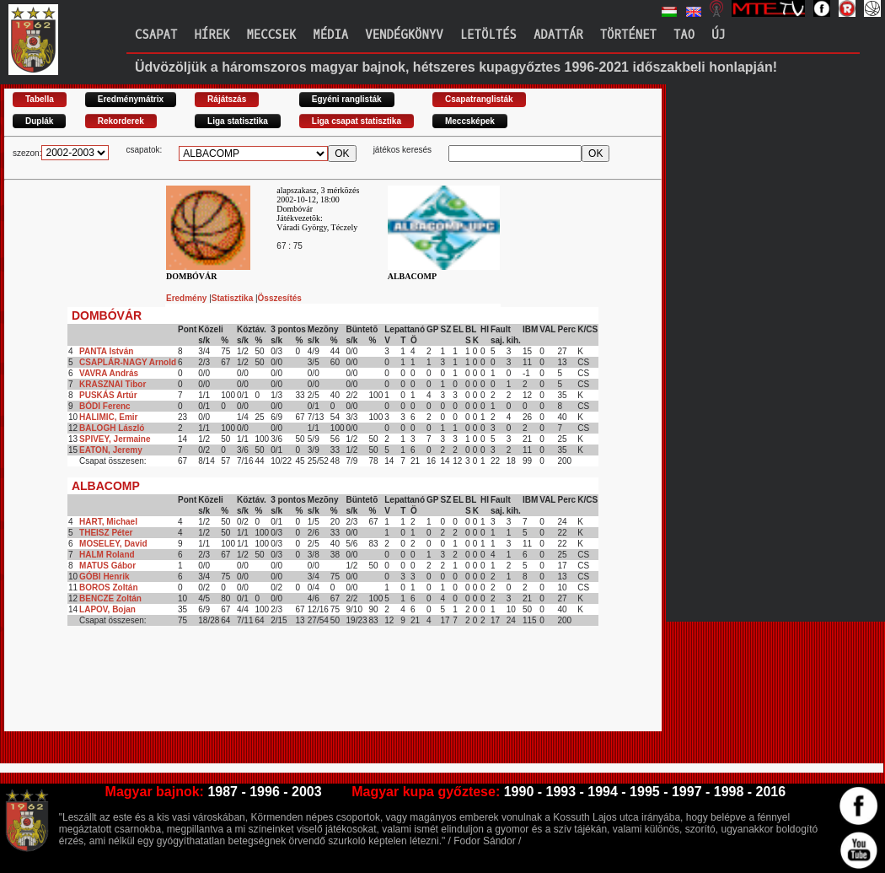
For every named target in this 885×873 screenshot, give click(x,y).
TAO (684, 35)
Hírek (211, 35)
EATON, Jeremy (110, 450)
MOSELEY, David (113, 543)
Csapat (156, 35)
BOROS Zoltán (108, 587)
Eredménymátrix (131, 99)
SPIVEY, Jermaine (115, 439)
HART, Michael (108, 521)
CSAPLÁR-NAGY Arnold (127, 362)
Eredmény (187, 298)
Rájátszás (226, 99)
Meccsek (271, 35)
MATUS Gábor (107, 565)
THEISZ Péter (105, 532)
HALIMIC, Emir (108, 417)
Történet (628, 35)
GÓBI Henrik (104, 576)
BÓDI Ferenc (105, 406)
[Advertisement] (311, 693)
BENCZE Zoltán (110, 598)
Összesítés (280, 298)
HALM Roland (107, 554)
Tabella (39, 99)
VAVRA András (108, 373)
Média (330, 35)
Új (718, 35)
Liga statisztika (237, 121)
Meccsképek (470, 121)
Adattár (558, 35)
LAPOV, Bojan (107, 609)
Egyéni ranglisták (347, 99)
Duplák (39, 121)
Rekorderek (121, 121)
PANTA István (106, 351)
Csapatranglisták (479, 99)
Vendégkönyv (403, 35)
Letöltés (488, 35)
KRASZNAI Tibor (112, 384)
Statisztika (233, 298)
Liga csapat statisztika (356, 121)
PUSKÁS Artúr (108, 395)
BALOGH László (111, 428)
